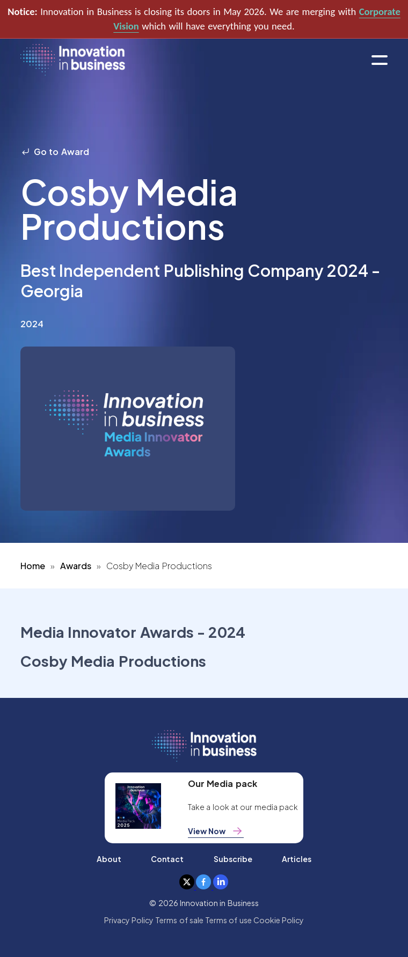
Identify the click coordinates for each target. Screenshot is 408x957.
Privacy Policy (129, 920)
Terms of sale (179, 920)
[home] (72, 60)
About (109, 859)
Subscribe (233, 859)
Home (32, 565)
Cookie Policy (278, 920)
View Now (216, 831)
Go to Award (54, 151)
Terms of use (228, 920)
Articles (296, 859)
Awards (75, 565)
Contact (167, 859)
